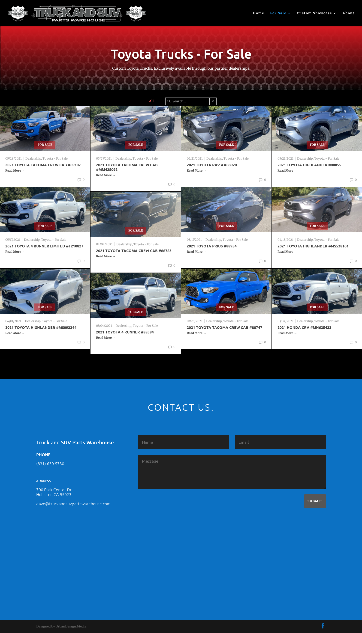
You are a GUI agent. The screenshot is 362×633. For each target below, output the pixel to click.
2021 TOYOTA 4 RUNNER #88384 (125, 332)
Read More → (15, 170)
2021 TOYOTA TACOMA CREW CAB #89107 (43, 164)
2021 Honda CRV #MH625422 (304, 327)
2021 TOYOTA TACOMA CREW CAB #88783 (134, 250)
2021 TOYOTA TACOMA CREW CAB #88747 (224, 327)
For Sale (278, 13)
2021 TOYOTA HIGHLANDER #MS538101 (313, 246)
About (349, 13)
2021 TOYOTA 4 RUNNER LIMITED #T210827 (44, 246)
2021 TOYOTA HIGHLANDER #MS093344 (40, 327)
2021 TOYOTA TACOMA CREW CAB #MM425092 (127, 167)
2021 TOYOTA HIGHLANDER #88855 (309, 164)
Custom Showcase (314, 13)
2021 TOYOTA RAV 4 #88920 (212, 164)
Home (258, 13)
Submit (315, 501)
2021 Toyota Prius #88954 (212, 246)
